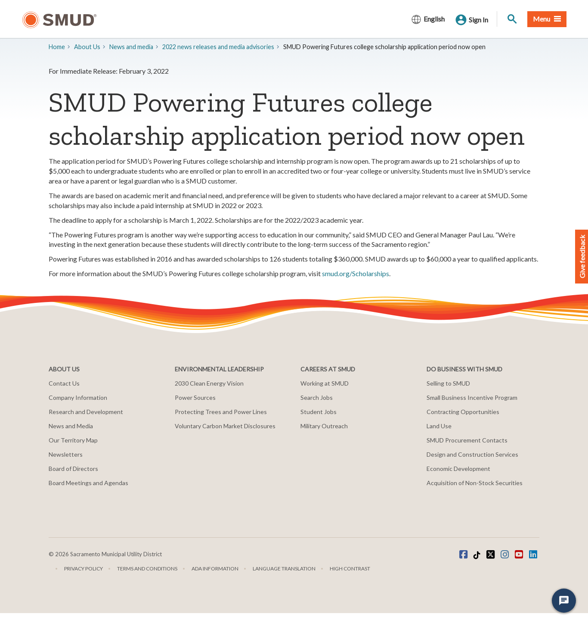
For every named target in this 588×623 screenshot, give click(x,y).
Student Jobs (318, 411)
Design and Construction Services (472, 454)
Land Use (439, 426)
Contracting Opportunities (463, 411)
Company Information (78, 397)
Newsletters (66, 454)
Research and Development (86, 411)
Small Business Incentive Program (472, 397)
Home (57, 46)
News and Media (71, 426)
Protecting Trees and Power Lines (221, 411)
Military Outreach (324, 426)
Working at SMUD (324, 383)
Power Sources (195, 397)
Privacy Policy (83, 568)
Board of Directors (73, 468)
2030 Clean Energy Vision (209, 383)
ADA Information (215, 568)
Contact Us (64, 383)
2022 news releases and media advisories (218, 46)
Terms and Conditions (147, 568)
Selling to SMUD (448, 383)
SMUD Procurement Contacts (467, 440)
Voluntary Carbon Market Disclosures (225, 426)
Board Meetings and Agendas (88, 482)
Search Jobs (316, 397)
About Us (87, 46)
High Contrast (350, 568)
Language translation (284, 568)
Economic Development (458, 468)
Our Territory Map (73, 440)
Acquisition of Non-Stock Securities (475, 482)
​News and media (131, 46)
